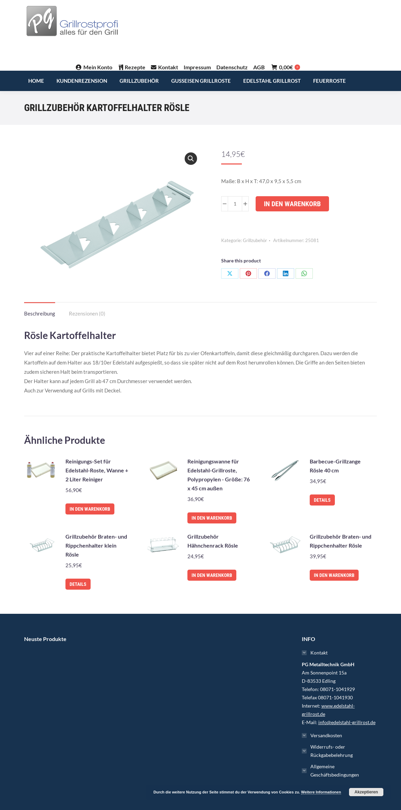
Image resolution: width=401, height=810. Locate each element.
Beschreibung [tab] (39, 313)
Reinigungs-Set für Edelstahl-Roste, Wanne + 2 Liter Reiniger (96, 470)
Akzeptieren (366, 792)
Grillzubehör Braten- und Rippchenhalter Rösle (340, 541)
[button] (191, 158)
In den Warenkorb (292, 204)
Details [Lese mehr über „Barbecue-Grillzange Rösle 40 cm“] (322, 500)
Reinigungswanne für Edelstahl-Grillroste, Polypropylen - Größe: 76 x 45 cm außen (218, 474)
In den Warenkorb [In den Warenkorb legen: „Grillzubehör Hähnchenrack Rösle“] (212, 575)
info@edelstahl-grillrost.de (347, 722)
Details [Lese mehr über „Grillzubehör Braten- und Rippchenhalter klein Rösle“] (78, 584)
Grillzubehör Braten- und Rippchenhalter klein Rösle (96, 545)
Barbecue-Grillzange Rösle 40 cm (335, 465)
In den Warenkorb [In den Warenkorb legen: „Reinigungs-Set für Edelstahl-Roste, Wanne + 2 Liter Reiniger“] (90, 509)
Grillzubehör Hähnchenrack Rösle (212, 541)
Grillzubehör (255, 240)
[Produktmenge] (235, 203)
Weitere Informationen (321, 792)
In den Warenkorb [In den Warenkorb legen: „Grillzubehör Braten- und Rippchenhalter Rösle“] (334, 575)
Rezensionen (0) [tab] (87, 313)
